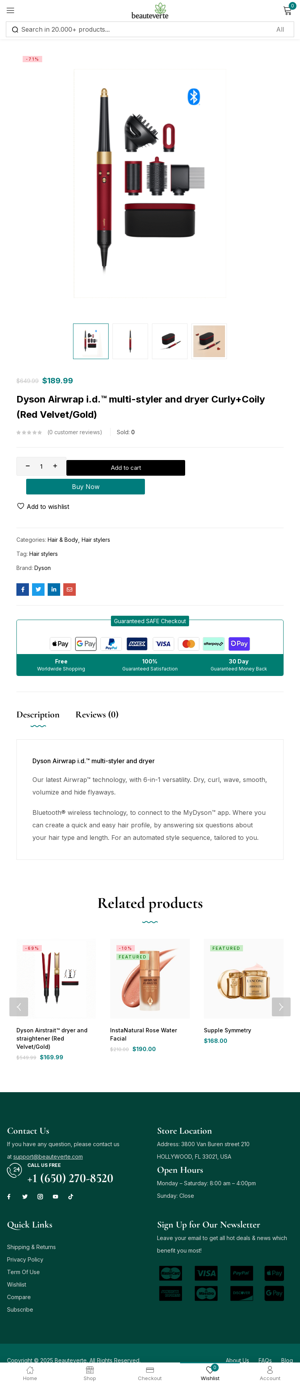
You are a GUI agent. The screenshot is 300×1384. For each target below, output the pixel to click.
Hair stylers (96, 524)
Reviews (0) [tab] (96, 699)
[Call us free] (14, 1156)
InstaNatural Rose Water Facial (149, 1015)
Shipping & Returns (31, 1232)
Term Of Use (23, 1257)
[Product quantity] (41, 466)
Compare (19, 1282)
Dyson (42, 552)
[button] (150, 605)
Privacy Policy (25, 1245)
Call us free (44, 1151)
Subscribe (20, 1295)
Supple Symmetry (226, 1015)
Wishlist (16, 1270)
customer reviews (74, 432)
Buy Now (226, 466)
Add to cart (121, 466)
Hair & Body (63, 524)
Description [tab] (38, 699)
